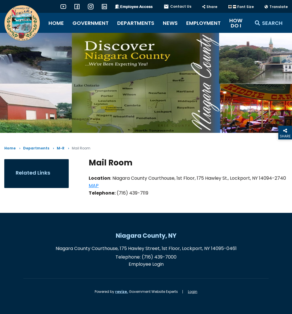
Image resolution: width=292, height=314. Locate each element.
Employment (203, 23)
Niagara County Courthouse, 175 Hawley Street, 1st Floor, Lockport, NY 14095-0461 (146, 248)
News (170, 23)
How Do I (235, 23)
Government (90, 23)
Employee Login (146, 264)
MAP (94, 185)
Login (192, 291)
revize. (121, 291)
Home (56, 23)
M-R (60, 148)
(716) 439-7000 (159, 257)
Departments (135, 23)
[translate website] (276, 6)
